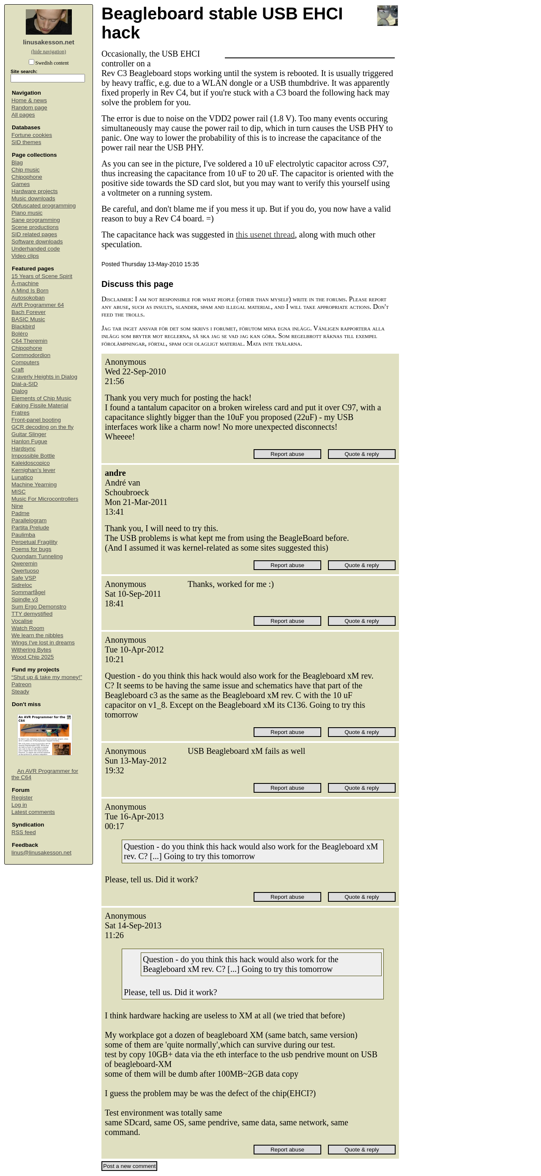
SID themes (26, 142)
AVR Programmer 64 (37, 305)
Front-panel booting (36, 420)
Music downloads (33, 198)
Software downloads (37, 241)
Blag (17, 162)
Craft (17, 369)
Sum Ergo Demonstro (38, 606)
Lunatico (22, 477)
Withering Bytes (31, 650)
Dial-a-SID (24, 384)
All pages (23, 115)
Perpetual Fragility (34, 542)
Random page (29, 107)
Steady (20, 691)
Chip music (25, 169)
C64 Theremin (29, 341)
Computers (25, 362)
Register (22, 797)
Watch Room (27, 628)
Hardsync (23, 448)
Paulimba (23, 535)
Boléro (19, 333)
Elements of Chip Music (41, 398)
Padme (20, 513)
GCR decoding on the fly (42, 427)
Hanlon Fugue (29, 441)
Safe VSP (23, 578)
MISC (18, 491)
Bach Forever (28, 312)
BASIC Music (28, 319)
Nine (17, 506)
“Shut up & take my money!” (46, 677)
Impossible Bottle (33, 456)
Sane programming (35, 220)
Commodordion (30, 355)
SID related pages (34, 234)
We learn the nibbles (37, 635)
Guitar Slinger (28, 434)
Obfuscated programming (43, 205)
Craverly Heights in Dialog (44, 377)
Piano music (27, 213)
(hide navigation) (48, 52)
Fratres (20, 412)
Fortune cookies (31, 135)
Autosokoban (28, 298)
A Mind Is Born (30, 290)
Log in (19, 805)
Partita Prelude (30, 527)
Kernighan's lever (33, 470)
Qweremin (24, 563)
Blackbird (23, 326)
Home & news (29, 100)
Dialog (19, 391)
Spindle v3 (24, 599)
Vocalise (22, 621)
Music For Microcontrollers (44, 499)
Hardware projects (34, 191)
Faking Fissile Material (39, 405)
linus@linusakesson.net (41, 852)
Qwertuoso (25, 571)
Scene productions (35, 227)
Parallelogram (28, 520)
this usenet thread (265, 234)
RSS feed (23, 832)
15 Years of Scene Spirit (41, 276)
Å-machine (25, 283)
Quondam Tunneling (37, 556)
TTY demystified (31, 614)
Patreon (21, 684)
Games (20, 184)
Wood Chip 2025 (32, 657)
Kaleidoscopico (30, 463)
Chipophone (26, 177)
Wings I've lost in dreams (43, 642)
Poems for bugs (31, 549)
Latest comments (33, 812)
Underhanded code (35, 249)
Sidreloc (21, 585)
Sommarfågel (28, 592)
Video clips (25, 256)
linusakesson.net (48, 42)
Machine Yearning (34, 484)
